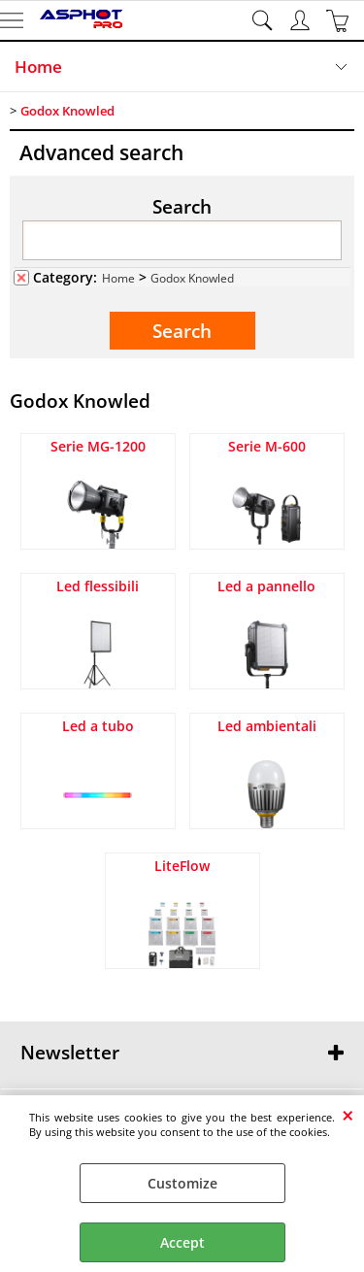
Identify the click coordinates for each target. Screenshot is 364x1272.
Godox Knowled (192, 277)
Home (38, 66)
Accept (182, 1242)
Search (182, 205)
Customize (182, 1183)
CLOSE (348, 1114)
